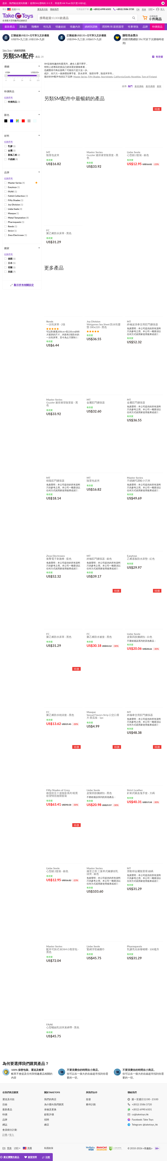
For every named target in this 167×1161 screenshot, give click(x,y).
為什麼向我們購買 (54, 1104)
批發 (88, 1099)
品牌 (145, 26)
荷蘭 (11, 267)
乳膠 (11, 146)
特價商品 (14, 101)
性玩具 (47, 26)
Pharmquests (16, 222)
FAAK (12, 191)
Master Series (16, 182)
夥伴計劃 (91, 1104)
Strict (12, 230)
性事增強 (133, 26)
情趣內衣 (75, 26)
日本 (11, 263)
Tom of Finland (149, 76)
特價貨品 (157, 26)
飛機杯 (35, 26)
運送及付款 (8, 1099)
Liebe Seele (15, 209)
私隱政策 (48, 1148)
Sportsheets (107, 76)
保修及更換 (50, 1109)
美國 (11, 271)
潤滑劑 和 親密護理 (113, 26)
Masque (13, 213)
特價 (4, 1114)
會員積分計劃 (9, 1129)
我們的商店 (50, 1099)
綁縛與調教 (91, 26)
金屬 (11, 150)
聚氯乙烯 (14, 154)
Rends (12, 226)
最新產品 (10, 26)
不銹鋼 (13, 159)
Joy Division (15, 204)
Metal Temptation (18, 217)
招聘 (46, 1119)
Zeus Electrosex (17, 235)
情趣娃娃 (61, 26)
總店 (46, 1124)
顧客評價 (49, 1114)
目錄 (4, 1104)
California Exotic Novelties (127, 76)
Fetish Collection (18, 195)
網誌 (4, 1124)
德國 (11, 258)
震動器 (23, 26)
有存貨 (159, 57)
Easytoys (14, 187)
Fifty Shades (15, 200)
